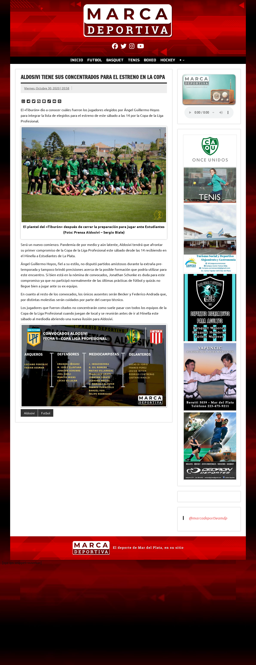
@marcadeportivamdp (208, 518)
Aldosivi (29, 413)
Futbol (45, 413)
